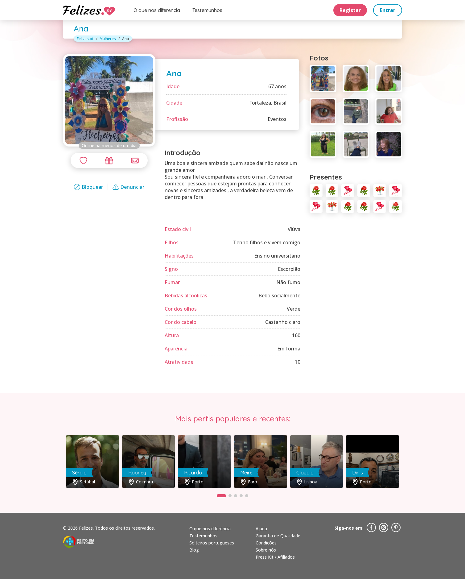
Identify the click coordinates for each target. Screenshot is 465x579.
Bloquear (88, 187)
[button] (221, 495)
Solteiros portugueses (211, 543)
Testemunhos (207, 10)
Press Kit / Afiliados (275, 557)
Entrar (387, 10)
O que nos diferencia (157, 10)
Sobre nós (266, 550)
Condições (266, 543)
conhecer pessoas (185, 183)
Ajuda (261, 528)
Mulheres (108, 38)
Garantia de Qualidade (278, 536)
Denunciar (128, 187)
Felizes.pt (85, 38)
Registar (350, 10)
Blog (194, 550)
